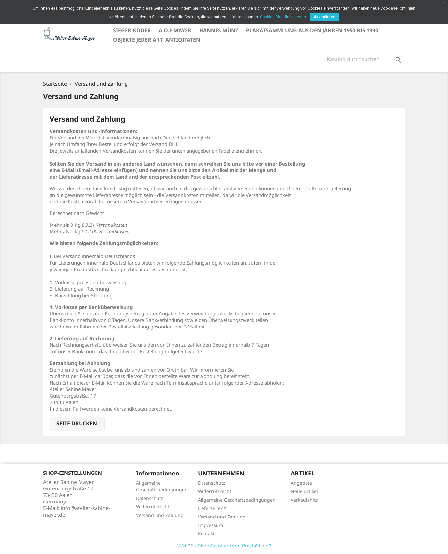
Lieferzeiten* (212, 508)
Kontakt (206, 534)
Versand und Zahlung (160, 515)
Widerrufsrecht (152, 506)
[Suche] (364, 59)
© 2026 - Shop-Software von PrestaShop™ (224, 545)
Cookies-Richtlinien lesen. (283, 17)
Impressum (210, 525)
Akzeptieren (324, 17)
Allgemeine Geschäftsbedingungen (237, 500)
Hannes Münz (218, 30)
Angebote (301, 483)
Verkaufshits (304, 500)
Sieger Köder (132, 30)
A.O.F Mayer (175, 30)
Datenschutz (149, 498)
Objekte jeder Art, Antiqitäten (156, 39)
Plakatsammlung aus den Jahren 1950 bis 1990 (312, 30)
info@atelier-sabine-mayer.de (76, 511)
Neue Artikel (304, 491)
